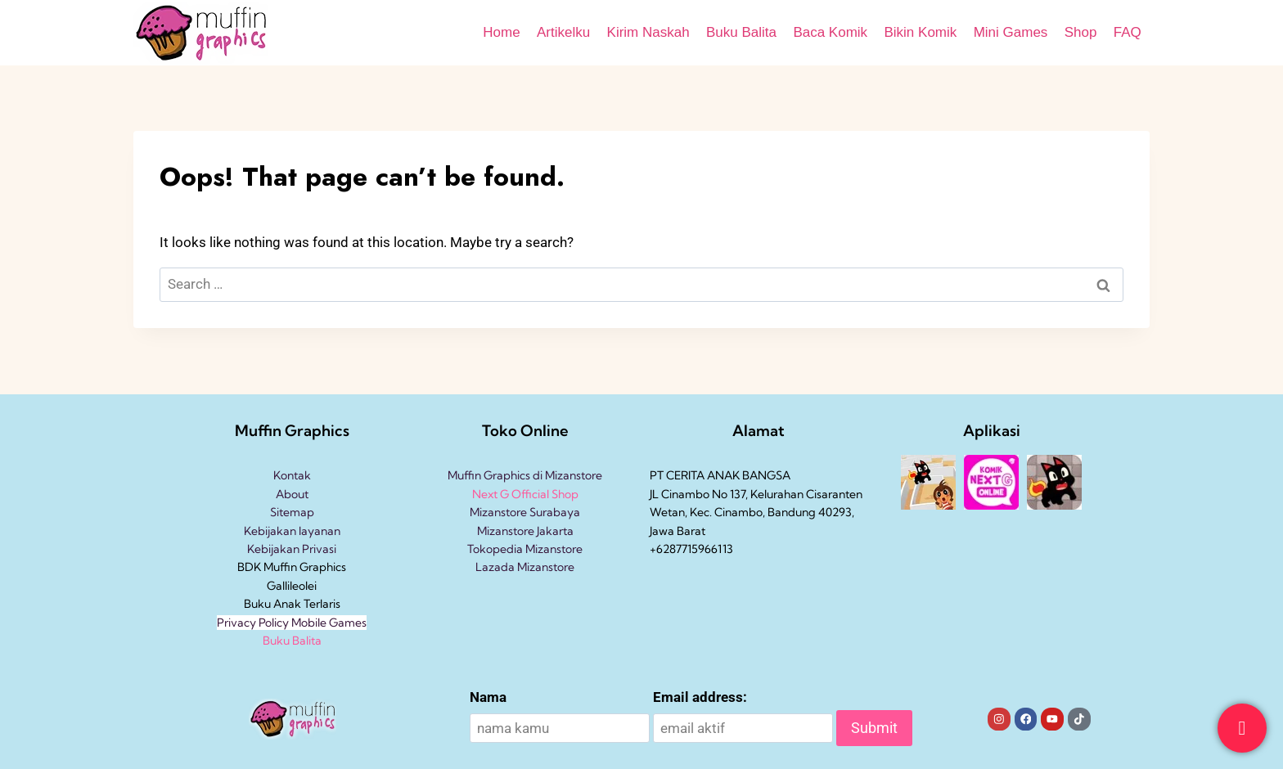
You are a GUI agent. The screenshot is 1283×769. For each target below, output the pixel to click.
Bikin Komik (920, 32)
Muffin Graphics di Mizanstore (525, 475)
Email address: (700, 697)
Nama (488, 697)
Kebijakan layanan (292, 531)
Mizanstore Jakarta (525, 531)
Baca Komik (830, 32)
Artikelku (563, 32)
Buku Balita (741, 32)
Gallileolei (292, 585)
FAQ (1127, 32)
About (292, 494)
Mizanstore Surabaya (525, 512)
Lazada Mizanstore (524, 567)
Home (501, 32)
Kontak (292, 475)
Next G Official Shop (525, 494)
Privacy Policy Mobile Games (292, 622)
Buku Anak (272, 603)
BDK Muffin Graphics (291, 567)
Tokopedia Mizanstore (525, 549)
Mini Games (1011, 32)
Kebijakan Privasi (291, 549)
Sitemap (292, 512)
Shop (1081, 32)
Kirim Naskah (648, 32)
